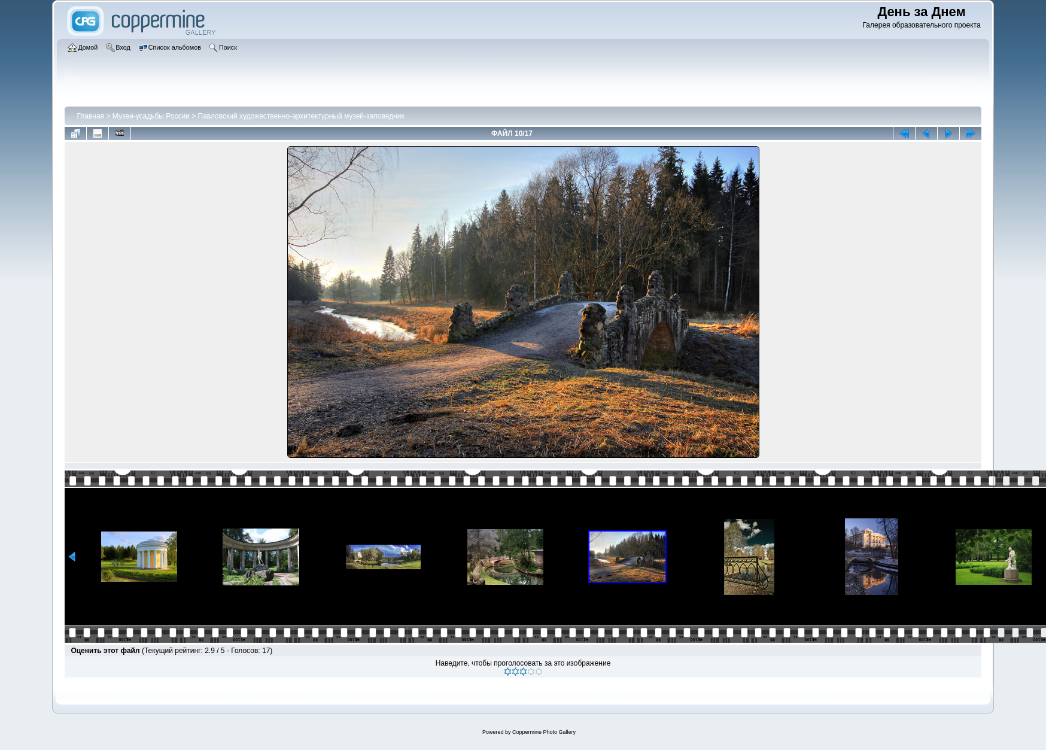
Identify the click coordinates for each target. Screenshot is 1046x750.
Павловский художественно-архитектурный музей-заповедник (301, 116)
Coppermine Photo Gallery (544, 732)
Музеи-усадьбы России (151, 116)
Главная (90, 116)
